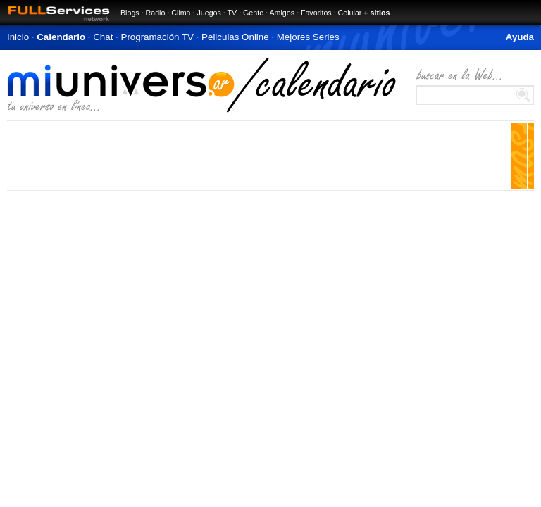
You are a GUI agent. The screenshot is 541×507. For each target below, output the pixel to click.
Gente (253, 12)
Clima (180, 12)
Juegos (208, 12)
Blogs (129, 12)
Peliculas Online (235, 37)
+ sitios (376, 12)
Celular (350, 12)
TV (232, 12)
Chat (103, 37)
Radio (156, 12)
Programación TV (157, 37)
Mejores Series (308, 37)
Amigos (281, 12)
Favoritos (316, 12)
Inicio (18, 37)
